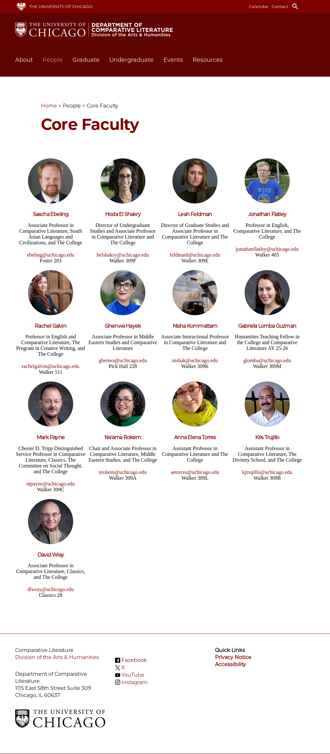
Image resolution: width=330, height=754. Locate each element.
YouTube (132, 675)
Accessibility (230, 664)
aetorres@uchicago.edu (195, 472)
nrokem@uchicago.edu (123, 472)
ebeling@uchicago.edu (50, 255)
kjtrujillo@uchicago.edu (267, 472)
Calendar (258, 6)
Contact (280, 6)
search (295, 6)
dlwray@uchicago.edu (50, 589)
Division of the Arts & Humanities (57, 657)
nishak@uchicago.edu (195, 360)
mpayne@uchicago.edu (50, 483)
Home (49, 106)
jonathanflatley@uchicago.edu (267, 249)
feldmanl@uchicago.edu (195, 255)
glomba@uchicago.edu (267, 360)
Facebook (134, 660)
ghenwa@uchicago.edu (123, 360)
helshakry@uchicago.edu (123, 255)
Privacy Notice (233, 657)
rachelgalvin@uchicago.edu (51, 366)
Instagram (134, 682)
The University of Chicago (60, 6)
